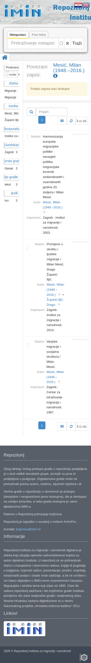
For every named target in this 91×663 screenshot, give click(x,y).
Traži (77, 43)
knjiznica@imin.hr (28, 529)
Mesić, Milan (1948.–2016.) (69, 70)
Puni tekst (39, 35)
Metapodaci (17, 35)
